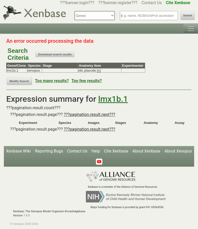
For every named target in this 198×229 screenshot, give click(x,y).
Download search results (55, 54)
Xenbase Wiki (18, 151)
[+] (99, 70)
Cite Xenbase (116, 151)
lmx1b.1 (113, 99)
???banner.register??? (117, 2)
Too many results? (52, 80)
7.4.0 (26, 215)
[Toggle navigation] (191, 28)
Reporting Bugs (49, 151)
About (178, 151)
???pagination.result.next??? (89, 114)
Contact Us (152, 2)
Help (96, 151)
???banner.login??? (77, 2)
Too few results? (86, 80)
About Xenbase (146, 151)
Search (187, 15)
